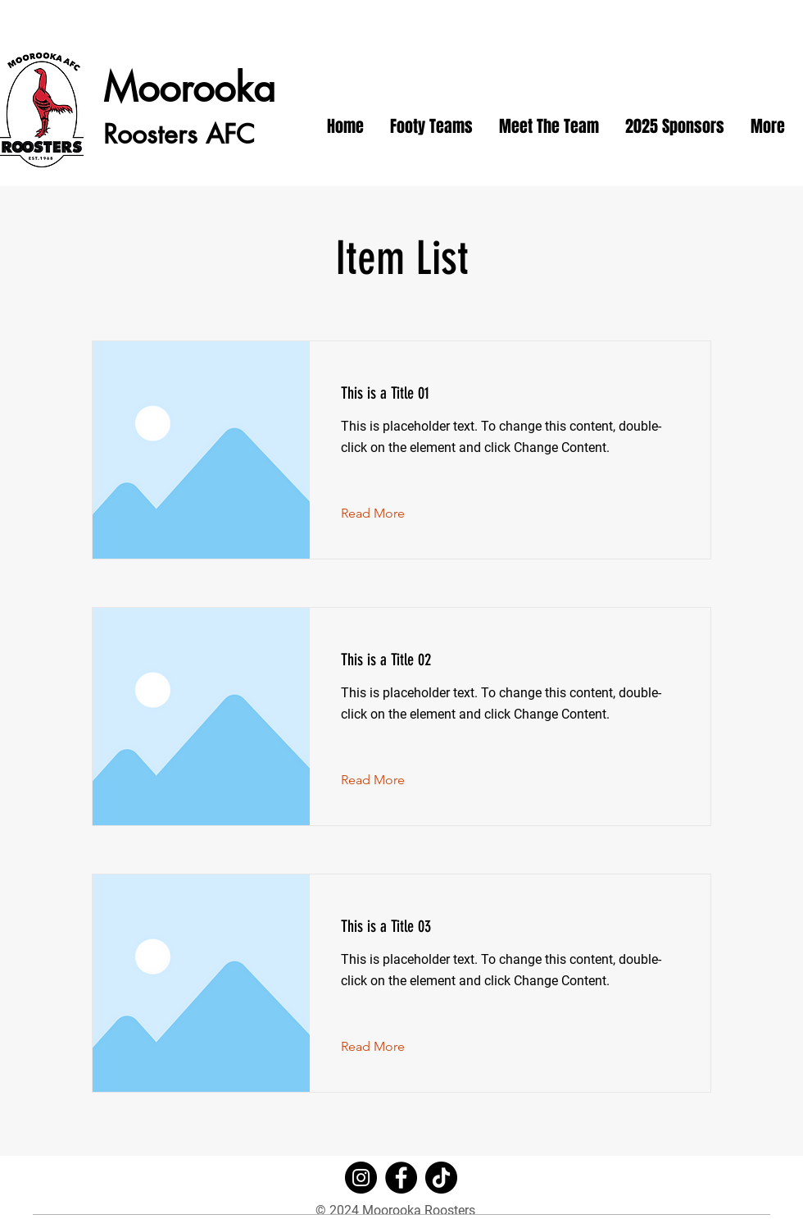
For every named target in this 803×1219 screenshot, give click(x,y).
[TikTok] (441, 1178)
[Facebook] (401, 1178)
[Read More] (385, 513)
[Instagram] (361, 1178)
